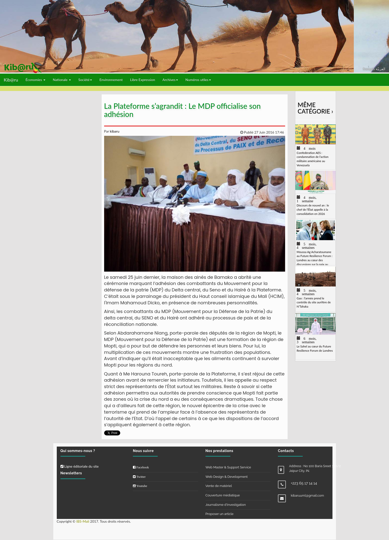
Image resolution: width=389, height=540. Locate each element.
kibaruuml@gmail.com (307, 495)
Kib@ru (11, 80)
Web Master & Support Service (228, 467)
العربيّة (380, 69)
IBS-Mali (82, 521)
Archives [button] (170, 80)
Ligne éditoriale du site (79, 466)
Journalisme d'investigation (226, 505)
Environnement (111, 80)
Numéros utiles (198, 80)
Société (85, 80)
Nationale (62, 80)
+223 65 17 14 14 (304, 483)
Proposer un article (220, 514)
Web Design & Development (227, 477)
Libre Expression (142, 80)
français (369, 69)
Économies (35, 80)
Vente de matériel (219, 486)
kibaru (114, 131)
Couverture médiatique (223, 495)
